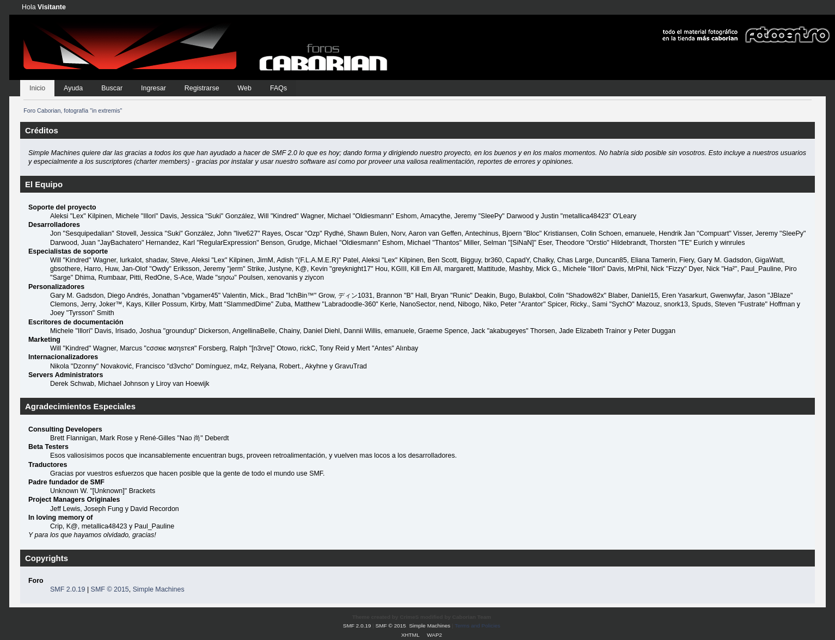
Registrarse (202, 88)
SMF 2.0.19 (67, 589)
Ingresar (153, 88)
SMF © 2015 (110, 589)
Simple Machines (159, 589)
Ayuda (73, 88)
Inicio (37, 88)
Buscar (111, 88)
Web (244, 88)
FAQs (278, 88)
